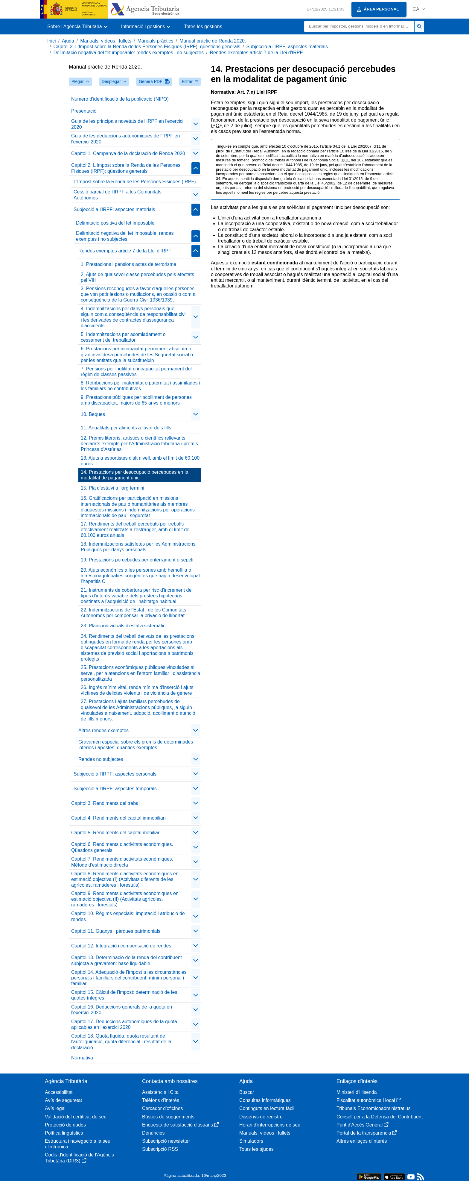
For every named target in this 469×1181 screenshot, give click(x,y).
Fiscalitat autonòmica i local (368, 1100)
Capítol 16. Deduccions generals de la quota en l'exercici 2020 (121, 1009)
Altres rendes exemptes (103, 730)
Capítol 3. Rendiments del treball (106, 803)
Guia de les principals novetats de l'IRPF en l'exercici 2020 (127, 124)
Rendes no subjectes (100, 759)
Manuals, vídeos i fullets (105, 40)
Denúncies (153, 1132)
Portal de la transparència (366, 1132)
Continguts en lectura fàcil (266, 1108)
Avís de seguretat (63, 1100)
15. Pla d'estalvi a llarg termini (112, 487)
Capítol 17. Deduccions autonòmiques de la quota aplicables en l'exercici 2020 (124, 1024)
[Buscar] (359, 26)
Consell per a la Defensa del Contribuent (379, 1116)
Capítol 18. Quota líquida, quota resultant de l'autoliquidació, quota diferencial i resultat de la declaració (121, 1041)
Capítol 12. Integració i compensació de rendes (121, 945)
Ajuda (68, 40)
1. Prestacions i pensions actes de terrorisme (128, 264)
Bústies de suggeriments (168, 1116)
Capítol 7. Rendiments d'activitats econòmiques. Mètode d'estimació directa (122, 861)
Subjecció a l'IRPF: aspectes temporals (115, 788)
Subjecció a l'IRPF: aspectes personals (115, 773)
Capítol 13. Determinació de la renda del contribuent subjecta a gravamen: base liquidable (126, 960)
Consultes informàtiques (265, 1100)
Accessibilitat (58, 1092)
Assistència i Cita (160, 1092)
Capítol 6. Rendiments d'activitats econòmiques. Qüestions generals (122, 847)
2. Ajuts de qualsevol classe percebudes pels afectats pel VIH (137, 277)
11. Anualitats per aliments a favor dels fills (126, 427)
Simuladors (251, 1141)
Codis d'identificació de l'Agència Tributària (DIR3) (79, 1157)
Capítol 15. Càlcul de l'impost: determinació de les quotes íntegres (124, 995)
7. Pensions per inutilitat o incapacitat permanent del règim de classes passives (136, 371)
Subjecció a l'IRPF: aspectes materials (287, 46)
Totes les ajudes (256, 1149)
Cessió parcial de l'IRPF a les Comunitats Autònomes (118, 194)
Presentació (84, 110)
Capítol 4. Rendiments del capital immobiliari (118, 817)
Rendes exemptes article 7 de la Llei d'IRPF (256, 52)
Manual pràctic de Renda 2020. (212, 40)
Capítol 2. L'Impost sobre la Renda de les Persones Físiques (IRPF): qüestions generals (146, 46)
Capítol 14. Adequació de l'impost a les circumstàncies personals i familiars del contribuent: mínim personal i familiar (128, 978)
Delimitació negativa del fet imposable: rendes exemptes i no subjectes (128, 52)
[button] (419, 9)
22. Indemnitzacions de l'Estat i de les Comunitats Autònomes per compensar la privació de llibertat (133, 612)
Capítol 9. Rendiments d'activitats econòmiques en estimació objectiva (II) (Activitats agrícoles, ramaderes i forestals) (125, 899)
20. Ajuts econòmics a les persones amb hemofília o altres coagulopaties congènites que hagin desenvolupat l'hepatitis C (140, 575)
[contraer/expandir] (195, 124)
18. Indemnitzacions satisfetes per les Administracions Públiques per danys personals (138, 546)
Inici (51, 40)
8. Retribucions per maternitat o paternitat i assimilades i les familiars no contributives (140, 385)
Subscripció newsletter (166, 1141)
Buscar (246, 1092)
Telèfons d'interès (160, 1100)
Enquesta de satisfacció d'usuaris (180, 1124)
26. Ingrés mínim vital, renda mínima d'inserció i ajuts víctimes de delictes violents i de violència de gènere (137, 690)
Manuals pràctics (155, 40)
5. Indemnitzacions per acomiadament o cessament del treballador (123, 337)
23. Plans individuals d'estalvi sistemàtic (123, 625)
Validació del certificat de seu (75, 1116)
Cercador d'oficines (162, 1108)
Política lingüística (64, 1132)
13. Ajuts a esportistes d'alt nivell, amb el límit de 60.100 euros (140, 460)
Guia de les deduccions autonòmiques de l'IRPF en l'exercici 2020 (125, 138)
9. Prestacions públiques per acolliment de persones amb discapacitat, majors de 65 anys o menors (136, 400)
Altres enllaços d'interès (361, 1141)
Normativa (82, 1057)
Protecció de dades (65, 1124)
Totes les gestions (203, 26)
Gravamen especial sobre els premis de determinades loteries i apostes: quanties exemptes (135, 744)
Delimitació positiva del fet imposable (115, 222)
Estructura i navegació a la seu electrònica (77, 1143)
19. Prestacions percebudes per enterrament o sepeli (137, 559)
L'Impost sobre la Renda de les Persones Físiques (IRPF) (135, 181)
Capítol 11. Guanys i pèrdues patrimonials (115, 931)
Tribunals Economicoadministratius (373, 1108)
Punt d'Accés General (362, 1124)
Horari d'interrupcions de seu (269, 1124)
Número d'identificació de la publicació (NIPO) (120, 99)
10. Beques (93, 414)
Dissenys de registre (261, 1116)
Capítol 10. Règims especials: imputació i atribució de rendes (128, 916)
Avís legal (55, 1108)
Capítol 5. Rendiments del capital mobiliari (116, 832)
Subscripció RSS (160, 1149)
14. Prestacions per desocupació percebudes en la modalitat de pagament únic (134, 475)
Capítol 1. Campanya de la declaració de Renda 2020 (128, 153)
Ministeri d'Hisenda (356, 1092)
